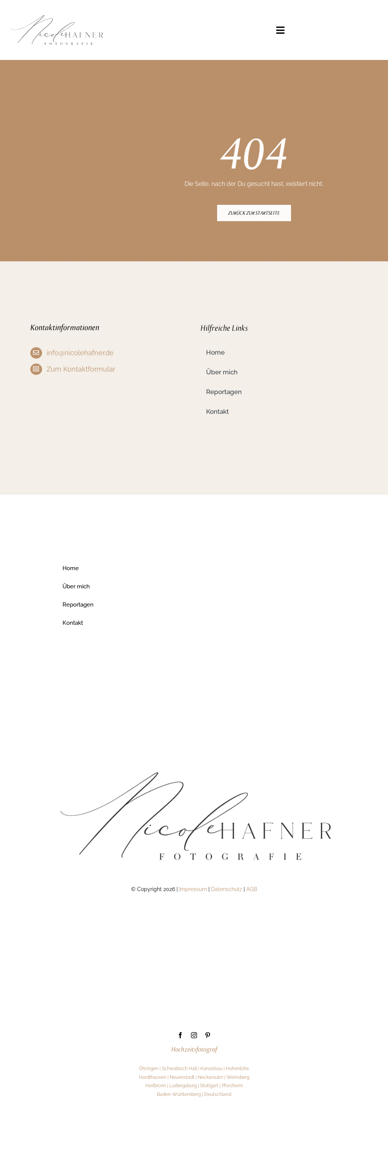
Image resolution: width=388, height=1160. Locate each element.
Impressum (193, 890)
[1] (57, 18)
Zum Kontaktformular (81, 370)
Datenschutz (226, 890)
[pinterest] (208, 1036)
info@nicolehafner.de (80, 354)
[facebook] (180, 1036)
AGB (251, 890)
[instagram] (194, 1036)
